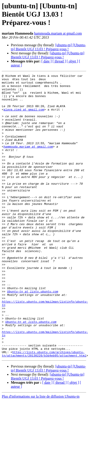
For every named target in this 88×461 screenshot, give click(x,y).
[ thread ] (59, 61)
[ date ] (47, 61)
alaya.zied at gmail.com (24, 117)
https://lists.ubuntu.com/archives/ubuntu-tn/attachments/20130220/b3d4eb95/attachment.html (44, 410)
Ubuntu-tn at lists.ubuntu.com (32, 335)
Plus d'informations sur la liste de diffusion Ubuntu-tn (40, 453)
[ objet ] (72, 61)
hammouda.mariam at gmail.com (58, 33)
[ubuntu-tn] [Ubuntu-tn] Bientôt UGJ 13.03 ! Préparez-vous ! (48, 47)
